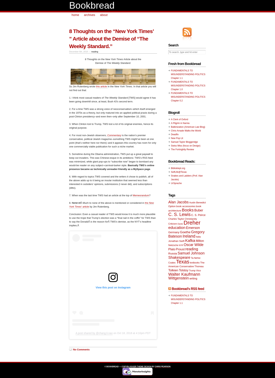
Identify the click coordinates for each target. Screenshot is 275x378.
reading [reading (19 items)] (191, 249)
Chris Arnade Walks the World (186, 130)
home (75, 15)
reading (94, 52)
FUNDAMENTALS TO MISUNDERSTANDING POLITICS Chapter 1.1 (188, 74)
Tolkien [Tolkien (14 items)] (173, 270)
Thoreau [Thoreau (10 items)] (199, 266)
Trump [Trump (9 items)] (192, 270)
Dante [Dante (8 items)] (180, 224)
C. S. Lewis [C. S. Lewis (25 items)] (179, 214)
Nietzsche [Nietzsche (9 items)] (173, 245)
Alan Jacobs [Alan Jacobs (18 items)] (178, 202)
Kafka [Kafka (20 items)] (190, 240)
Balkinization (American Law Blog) (188, 127)
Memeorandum (141, 195)
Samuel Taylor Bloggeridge (184, 142)
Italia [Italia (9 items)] (198, 236)
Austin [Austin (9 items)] (192, 202)
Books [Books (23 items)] (188, 210)
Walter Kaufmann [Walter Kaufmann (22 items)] (184, 274)
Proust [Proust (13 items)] (180, 249)
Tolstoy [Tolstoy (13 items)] (183, 270)
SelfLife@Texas (179, 172)
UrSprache (176, 183)
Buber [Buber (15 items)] (198, 210)
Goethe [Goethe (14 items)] (185, 232)
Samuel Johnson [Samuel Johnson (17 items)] (191, 253)
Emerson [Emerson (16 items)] (193, 228)
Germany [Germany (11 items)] (173, 232)
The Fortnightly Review (182, 149)
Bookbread (92, 5)
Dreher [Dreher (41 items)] (192, 223)
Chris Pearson (162, 367)
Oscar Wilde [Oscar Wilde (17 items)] (193, 245)
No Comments (81, 349)
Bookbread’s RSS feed (188, 289)
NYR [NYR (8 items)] (181, 245)
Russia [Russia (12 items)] (172, 253)
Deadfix (175, 134)
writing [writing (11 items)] (193, 278)
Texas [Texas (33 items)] (182, 262)
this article (102, 86)
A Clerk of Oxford (179, 119)
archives (89, 15)
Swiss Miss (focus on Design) (185, 145)
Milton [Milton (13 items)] (200, 240)
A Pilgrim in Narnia (180, 123)
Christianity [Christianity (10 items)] (191, 218)
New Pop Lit (177, 138)
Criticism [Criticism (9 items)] (172, 224)
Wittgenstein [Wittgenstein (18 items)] (178, 278)
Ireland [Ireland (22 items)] (189, 236)
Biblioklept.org (178, 168)
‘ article (85, 206)
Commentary (114, 135)
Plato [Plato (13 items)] (171, 249)
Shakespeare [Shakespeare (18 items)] (179, 257)
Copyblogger (129, 367)
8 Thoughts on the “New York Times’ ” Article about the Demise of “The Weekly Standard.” (111, 38)
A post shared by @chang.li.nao (94, 333)
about (104, 15)
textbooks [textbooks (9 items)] (195, 262)
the (147, 202)
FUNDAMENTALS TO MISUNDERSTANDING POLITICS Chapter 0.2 (188, 97)
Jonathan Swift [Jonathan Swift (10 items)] (176, 241)
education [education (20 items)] (176, 227)
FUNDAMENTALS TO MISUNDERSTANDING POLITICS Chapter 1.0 (188, 86)
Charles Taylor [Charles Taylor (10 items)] (176, 218)
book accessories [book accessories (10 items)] (185, 206)
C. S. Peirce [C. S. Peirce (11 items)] (198, 215)
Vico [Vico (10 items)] (198, 270)
